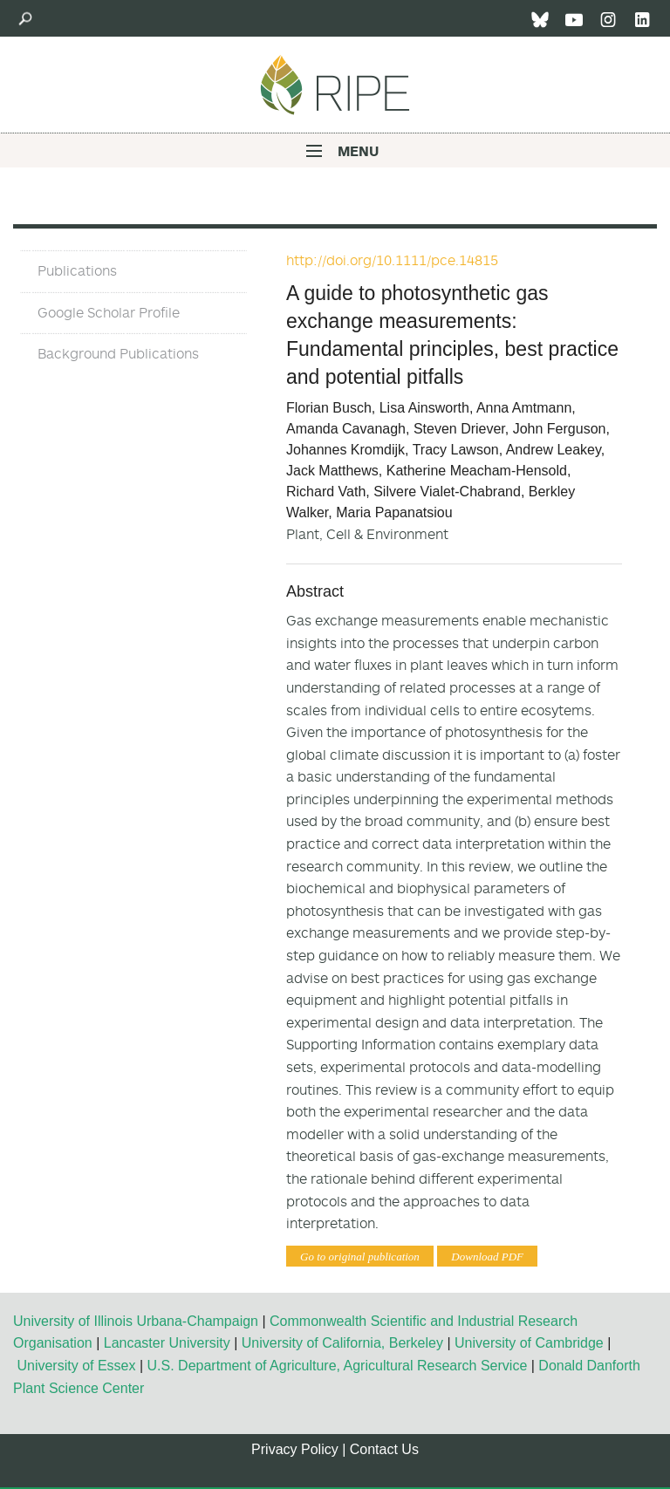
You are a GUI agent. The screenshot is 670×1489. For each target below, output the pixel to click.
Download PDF (487, 1256)
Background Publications (118, 353)
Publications (77, 270)
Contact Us (384, 1449)
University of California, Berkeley (342, 1342)
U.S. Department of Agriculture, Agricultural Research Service (337, 1365)
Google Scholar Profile (109, 312)
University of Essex (76, 1365)
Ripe (335, 84)
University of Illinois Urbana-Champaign (135, 1321)
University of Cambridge (529, 1342)
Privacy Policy (294, 1449)
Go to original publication (360, 1256)
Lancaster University (167, 1342)
